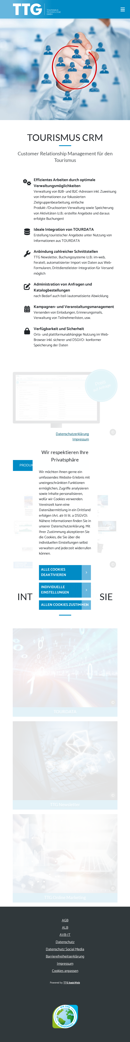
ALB (65, 928)
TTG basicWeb (71, 983)
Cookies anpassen (65, 971)
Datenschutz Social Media (65, 949)
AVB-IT (65, 935)
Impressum (80, 440)
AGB (65, 921)
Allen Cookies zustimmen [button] (65, 605)
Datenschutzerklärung (72, 434)
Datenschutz (65, 942)
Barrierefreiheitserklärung (65, 957)
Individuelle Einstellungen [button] (55, 590)
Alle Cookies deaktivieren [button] (53, 572)
